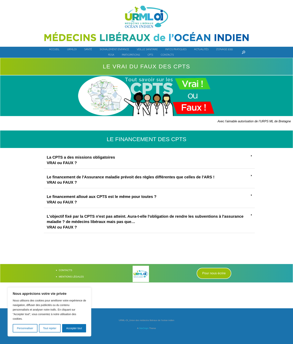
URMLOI (72, 49)
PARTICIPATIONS (131, 55)
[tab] (149, 161)
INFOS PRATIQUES (175, 49)
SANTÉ (88, 49)
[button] (213, 282)
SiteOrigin (144, 336)
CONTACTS (167, 55)
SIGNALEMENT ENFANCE (114, 49)
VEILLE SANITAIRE (147, 49)
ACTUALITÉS (201, 49)
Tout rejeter (49, 328)
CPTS (150, 55)
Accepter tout (74, 328)
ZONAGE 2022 (224, 49)
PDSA (111, 55)
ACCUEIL (54, 49)
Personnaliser (25, 328)
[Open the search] (243, 52)
